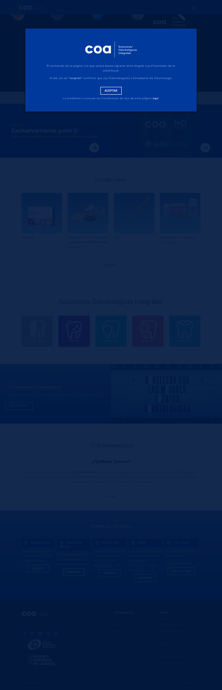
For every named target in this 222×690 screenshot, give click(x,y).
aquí (155, 98)
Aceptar (111, 90)
